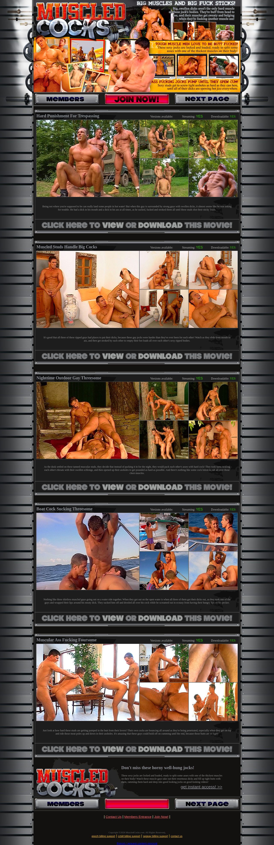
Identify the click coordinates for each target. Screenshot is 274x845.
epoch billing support (103, 836)
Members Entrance (138, 817)
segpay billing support (155, 836)
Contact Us (114, 817)
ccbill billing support (129, 836)
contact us (176, 836)
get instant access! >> (201, 787)
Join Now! (161, 817)
